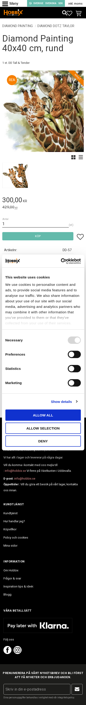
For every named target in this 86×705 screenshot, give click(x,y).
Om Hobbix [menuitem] (10, 570)
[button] (6, 4)
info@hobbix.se (15, 470)
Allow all (43, 415)
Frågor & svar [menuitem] (12, 578)
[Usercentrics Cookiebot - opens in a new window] (61, 261)
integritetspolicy (65, 697)
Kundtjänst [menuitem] (10, 513)
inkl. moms (75, 3)
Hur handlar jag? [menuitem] (14, 521)
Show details (61, 401)
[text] (43, 200)
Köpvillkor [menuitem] (10, 529)
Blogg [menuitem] (7, 594)
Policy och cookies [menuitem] (15, 537)
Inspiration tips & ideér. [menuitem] (18, 586)
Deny (43, 441)
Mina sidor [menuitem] (10, 545)
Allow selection (43, 428)
